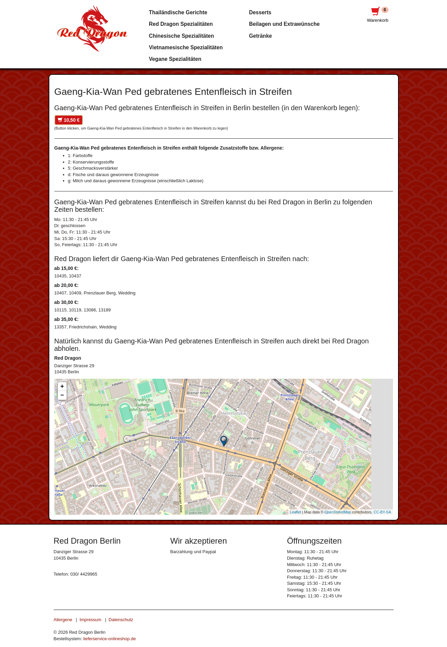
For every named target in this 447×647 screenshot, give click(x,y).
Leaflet (295, 512)
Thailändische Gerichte (178, 12)
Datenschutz (121, 619)
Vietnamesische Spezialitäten (186, 47)
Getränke (260, 36)
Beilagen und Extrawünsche (284, 24)
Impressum (90, 619)
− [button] (62, 395)
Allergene (63, 619)
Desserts (260, 12)
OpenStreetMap (338, 512)
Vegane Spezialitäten (175, 59)
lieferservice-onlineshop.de (109, 638)
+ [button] (62, 386)
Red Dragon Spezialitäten (181, 24)
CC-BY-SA (382, 512)
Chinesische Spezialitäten (181, 36)
